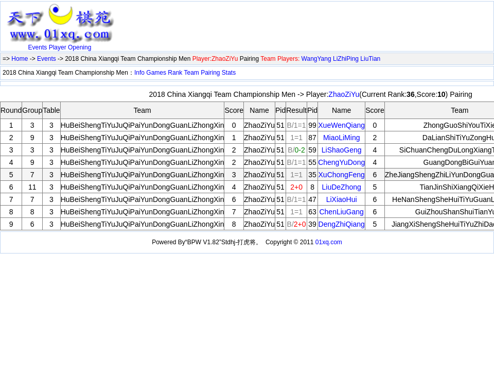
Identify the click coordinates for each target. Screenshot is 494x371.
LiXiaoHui (341, 199)
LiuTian (370, 58)
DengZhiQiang (342, 224)
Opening (79, 47)
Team (191, 72)
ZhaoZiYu (343, 94)
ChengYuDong (341, 162)
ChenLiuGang (341, 212)
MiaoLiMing (341, 137)
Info (139, 72)
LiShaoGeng (342, 150)
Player (57, 47)
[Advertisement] (239, 19)
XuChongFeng (342, 175)
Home (19, 58)
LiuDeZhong (341, 187)
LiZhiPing (346, 58)
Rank (175, 72)
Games (156, 72)
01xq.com (328, 242)
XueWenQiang (341, 125)
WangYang (316, 58)
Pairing (210, 72)
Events (37, 47)
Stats (229, 72)
